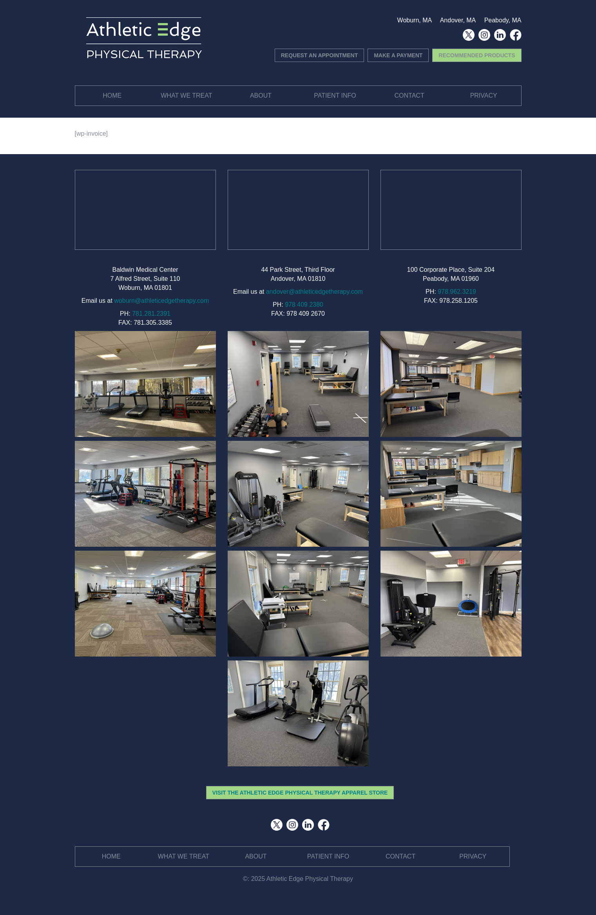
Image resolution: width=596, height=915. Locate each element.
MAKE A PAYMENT (398, 55)
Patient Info (335, 95)
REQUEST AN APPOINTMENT (319, 55)
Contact (409, 95)
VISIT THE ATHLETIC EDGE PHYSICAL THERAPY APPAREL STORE (300, 792)
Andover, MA (458, 20)
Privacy (483, 95)
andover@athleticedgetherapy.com (314, 291)
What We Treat (186, 95)
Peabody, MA (503, 20)
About (261, 95)
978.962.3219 (457, 291)
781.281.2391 (151, 313)
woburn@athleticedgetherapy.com (161, 300)
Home (112, 95)
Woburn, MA (414, 20)
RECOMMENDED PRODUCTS (476, 55)
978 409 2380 (304, 304)
